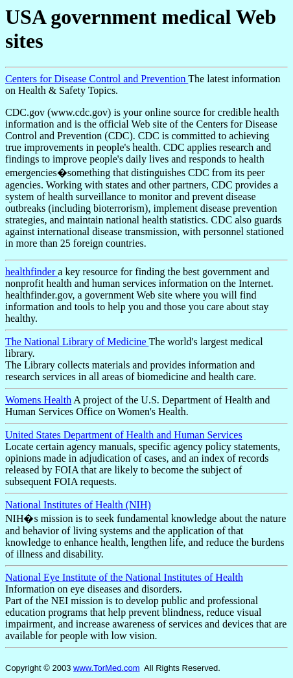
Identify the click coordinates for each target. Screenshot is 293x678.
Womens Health (38, 399)
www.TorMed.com (106, 668)
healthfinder (31, 271)
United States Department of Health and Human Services (123, 434)
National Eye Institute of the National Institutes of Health (124, 577)
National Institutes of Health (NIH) (78, 504)
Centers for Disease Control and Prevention (96, 78)
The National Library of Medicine (76, 341)
